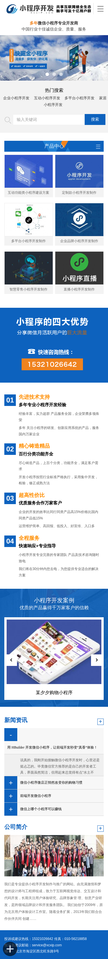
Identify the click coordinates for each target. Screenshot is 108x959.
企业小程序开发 (16, 98)
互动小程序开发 (47, 98)
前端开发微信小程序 (35, 796)
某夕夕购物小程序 (54, 692)
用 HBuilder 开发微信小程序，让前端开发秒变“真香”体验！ (52, 747)
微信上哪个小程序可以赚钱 (41, 809)
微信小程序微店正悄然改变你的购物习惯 (51, 783)
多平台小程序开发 (79, 98)
